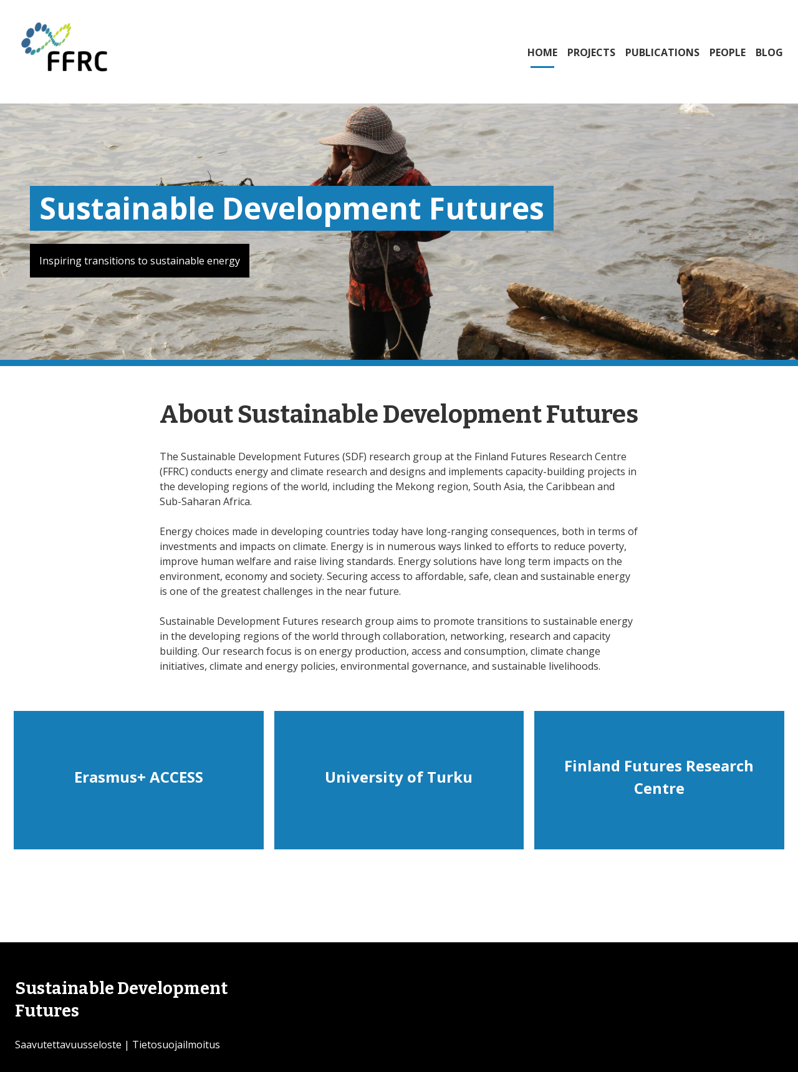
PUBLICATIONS (662, 52)
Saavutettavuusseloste (68, 1044)
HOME (542, 52)
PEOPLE (727, 52)
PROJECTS (591, 52)
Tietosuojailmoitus (176, 1044)
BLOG (769, 52)
